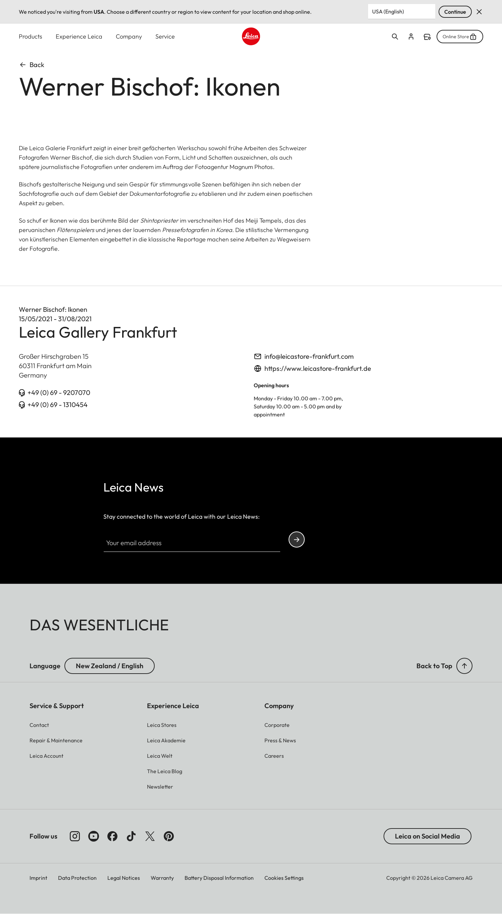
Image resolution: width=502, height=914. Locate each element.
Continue (455, 11)
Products (30, 36)
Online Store (460, 36)
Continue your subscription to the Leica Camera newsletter (297, 539)
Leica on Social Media (427, 836)
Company (129, 36)
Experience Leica (79, 36)
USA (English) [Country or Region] (388, 11)
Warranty (162, 877)
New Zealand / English (109, 666)
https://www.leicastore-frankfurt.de (317, 368)
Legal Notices (123, 877)
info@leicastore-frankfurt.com (309, 356)
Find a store (427, 37)
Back (31, 64)
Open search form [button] (395, 37)
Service (165, 36)
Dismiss (479, 12)
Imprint (38, 877)
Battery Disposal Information (219, 877)
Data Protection (77, 877)
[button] (160, 786)
